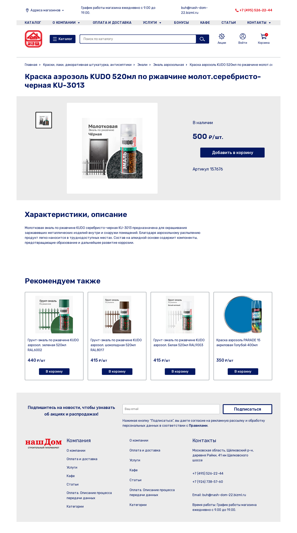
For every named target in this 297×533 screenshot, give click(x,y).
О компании (64, 23)
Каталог (32, 23)
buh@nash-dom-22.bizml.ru (194, 10)
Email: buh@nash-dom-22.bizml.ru (219, 495)
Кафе (204, 23)
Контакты (259, 23)
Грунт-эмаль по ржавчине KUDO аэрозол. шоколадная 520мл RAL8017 (116, 345)
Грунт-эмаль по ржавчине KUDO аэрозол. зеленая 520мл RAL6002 (53, 345)
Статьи (229, 23)
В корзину (54, 371)
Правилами (198, 426)
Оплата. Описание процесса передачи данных (153, 503)
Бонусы (179, 23)
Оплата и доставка (110, 23)
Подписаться (247, 409)
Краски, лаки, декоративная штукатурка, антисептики (87, 65)
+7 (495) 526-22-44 (255, 10)
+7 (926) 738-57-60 (207, 482)
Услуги (148, 23)
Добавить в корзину (232, 152)
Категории (75, 506)
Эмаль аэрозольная (168, 65)
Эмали (142, 65)
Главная (31, 65)
